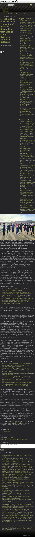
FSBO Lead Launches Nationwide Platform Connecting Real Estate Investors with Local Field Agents (17, 470)
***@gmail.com (5, 431)
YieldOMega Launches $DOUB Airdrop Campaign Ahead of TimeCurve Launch (16, 479)
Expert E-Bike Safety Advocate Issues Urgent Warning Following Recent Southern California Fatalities (27, 103)
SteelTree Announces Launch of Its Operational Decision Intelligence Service (27, 161)
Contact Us (10, 529)
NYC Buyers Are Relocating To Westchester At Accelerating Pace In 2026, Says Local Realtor (15, 510)
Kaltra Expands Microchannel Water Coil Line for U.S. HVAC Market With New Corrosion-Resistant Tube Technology (17, 487)
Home (4, 14)
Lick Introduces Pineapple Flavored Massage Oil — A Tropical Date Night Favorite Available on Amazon (27, 143)
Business (10, 437)
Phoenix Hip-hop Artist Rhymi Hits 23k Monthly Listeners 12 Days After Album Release (16, 494)
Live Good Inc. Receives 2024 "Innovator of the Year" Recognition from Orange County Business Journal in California (7, 30)
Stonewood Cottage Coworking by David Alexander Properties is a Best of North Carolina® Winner (27, 57)
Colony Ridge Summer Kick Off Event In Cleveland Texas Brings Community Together (17, 289)
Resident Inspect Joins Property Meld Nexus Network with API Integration (26, 83)
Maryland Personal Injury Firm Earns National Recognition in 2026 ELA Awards (15, 302)
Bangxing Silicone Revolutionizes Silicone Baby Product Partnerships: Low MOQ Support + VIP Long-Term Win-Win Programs (27, 152)
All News (25, 14)
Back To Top (26, 535)
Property (18, 14)
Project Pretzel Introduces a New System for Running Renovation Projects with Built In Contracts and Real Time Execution (27, 112)
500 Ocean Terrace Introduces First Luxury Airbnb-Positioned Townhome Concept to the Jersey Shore (27, 76)
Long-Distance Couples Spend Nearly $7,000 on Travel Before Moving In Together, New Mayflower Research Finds (27, 66)
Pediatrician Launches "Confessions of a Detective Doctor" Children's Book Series (16, 497)
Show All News (4, 439)
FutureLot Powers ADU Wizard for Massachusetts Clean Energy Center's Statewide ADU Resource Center (18, 296)
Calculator (6, 16)
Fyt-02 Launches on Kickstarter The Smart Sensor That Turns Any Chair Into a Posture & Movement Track (17, 473)
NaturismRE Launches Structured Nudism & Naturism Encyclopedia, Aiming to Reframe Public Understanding (27, 202)
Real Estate (11, 14)
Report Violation (22, 439)
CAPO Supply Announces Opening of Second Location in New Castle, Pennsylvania (17, 462)
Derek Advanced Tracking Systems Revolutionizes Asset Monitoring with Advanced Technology (18, 506)
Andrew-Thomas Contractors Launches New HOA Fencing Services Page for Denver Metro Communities (17, 459)
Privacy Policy (21, 528)
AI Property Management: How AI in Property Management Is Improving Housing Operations (15, 476)
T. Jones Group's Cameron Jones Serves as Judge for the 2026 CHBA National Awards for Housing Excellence (18, 503)
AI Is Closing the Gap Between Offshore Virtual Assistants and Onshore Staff (27, 210)
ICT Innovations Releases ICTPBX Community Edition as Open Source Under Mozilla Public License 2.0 (17, 299)
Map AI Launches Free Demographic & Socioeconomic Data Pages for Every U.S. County (17, 483)
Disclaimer (13, 439)
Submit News (14, 16)
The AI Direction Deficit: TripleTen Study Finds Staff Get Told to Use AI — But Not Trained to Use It (17, 513)
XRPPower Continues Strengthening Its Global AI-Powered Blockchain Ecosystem (27, 136)
